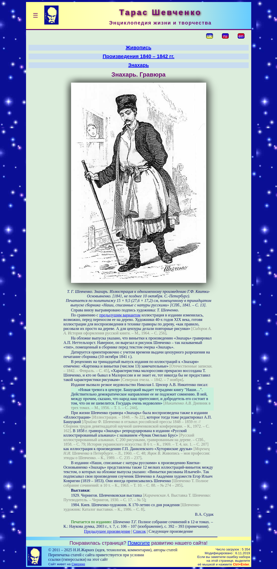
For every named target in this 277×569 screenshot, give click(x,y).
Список (139, 531)
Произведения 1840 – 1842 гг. (138, 56)
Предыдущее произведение (107, 531)
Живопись (138, 47)
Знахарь (138, 65)
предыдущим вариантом (120, 315)
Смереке (78, 564)
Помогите (139, 543)
